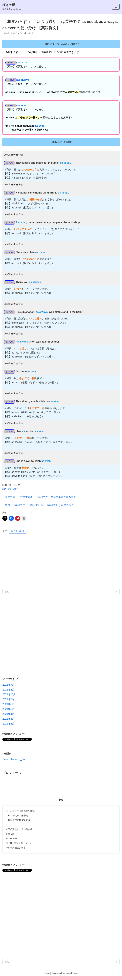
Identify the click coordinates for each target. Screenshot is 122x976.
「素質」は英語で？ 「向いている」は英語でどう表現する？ (38, 505)
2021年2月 (8, 723)
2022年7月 (8, 684)
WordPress (72, 973)
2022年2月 (8, 689)
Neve (47, 973)
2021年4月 (8, 714)
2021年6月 (8, 704)
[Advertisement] (61, 560)
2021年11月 (9, 694)
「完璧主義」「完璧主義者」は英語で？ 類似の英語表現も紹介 (39, 497)
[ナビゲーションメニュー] (116, 7)
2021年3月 (8, 718)
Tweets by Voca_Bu (13, 759)
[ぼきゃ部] (11, 6)
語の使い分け (26, 33)
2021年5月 (8, 709)
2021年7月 (8, 699)
